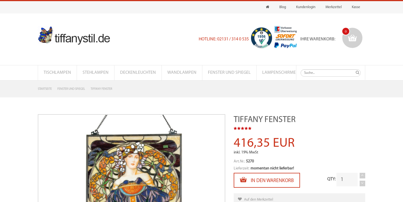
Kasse (356, 7)
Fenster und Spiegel (229, 72)
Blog (282, 7)
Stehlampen (96, 72)
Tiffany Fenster (101, 89)
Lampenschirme (279, 72)
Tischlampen (57, 72)
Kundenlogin (305, 7)
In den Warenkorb (267, 179)
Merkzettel (333, 7)
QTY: (331, 179)
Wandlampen (181, 72)
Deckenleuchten (138, 72)
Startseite (45, 89)
